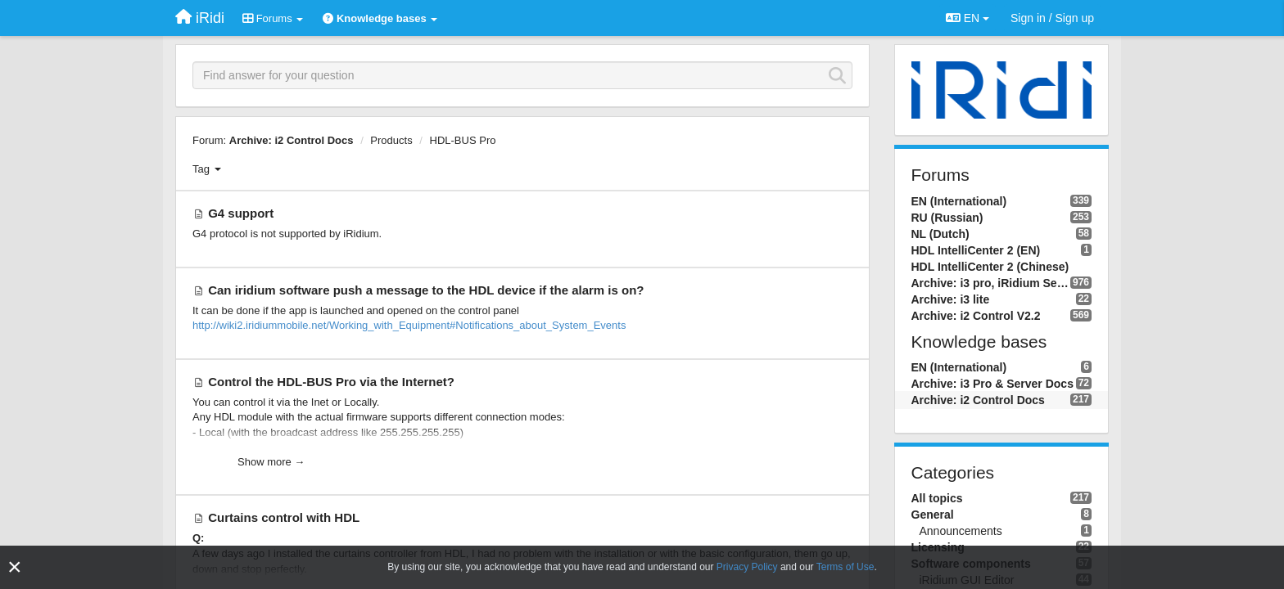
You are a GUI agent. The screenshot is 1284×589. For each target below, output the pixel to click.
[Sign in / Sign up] (1052, 18)
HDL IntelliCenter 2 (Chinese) (990, 266)
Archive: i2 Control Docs (291, 140)
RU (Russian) (947, 217)
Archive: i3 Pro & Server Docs (992, 383)
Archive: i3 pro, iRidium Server (990, 283)
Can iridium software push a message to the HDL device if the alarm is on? (426, 290)
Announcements (961, 530)
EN (967, 18)
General (932, 514)
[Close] (14, 567)
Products (391, 140)
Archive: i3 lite (950, 299)
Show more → (271, 462)
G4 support (241, 213)
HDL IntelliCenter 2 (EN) (976, 250)
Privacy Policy (747, 567)
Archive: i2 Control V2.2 (976, 315)
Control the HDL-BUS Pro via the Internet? (331, 382)
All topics (937, 498)
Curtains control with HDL (283, 517)
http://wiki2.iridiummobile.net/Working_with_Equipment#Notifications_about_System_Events (409, 325)
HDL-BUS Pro (463, 140)
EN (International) (959, 201)
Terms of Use (845, 567)
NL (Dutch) (940, 234)
